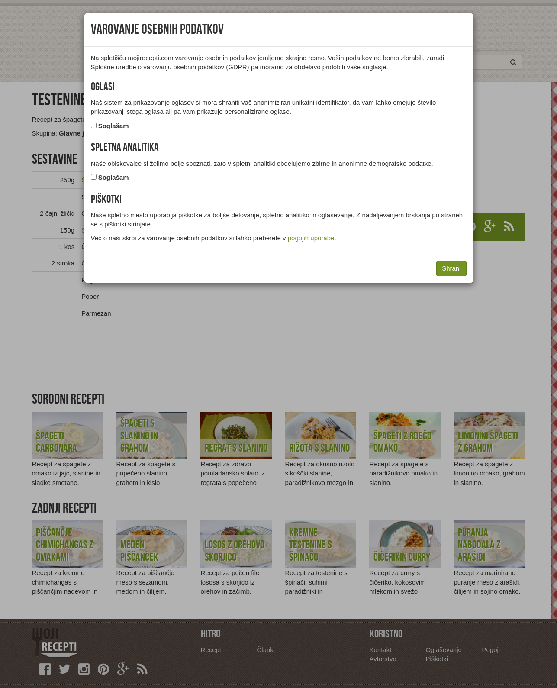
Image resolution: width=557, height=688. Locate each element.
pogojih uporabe (311, 238)
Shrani (451, 268)
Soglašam (113, 125)
